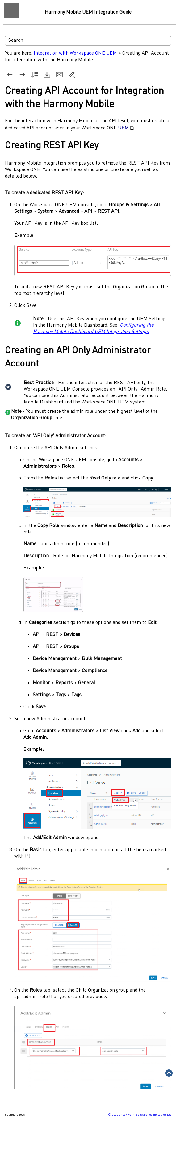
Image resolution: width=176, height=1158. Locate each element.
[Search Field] (88, 41)
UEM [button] (126, 128)
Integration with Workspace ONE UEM (75, 53)
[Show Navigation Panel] (11, 10)
